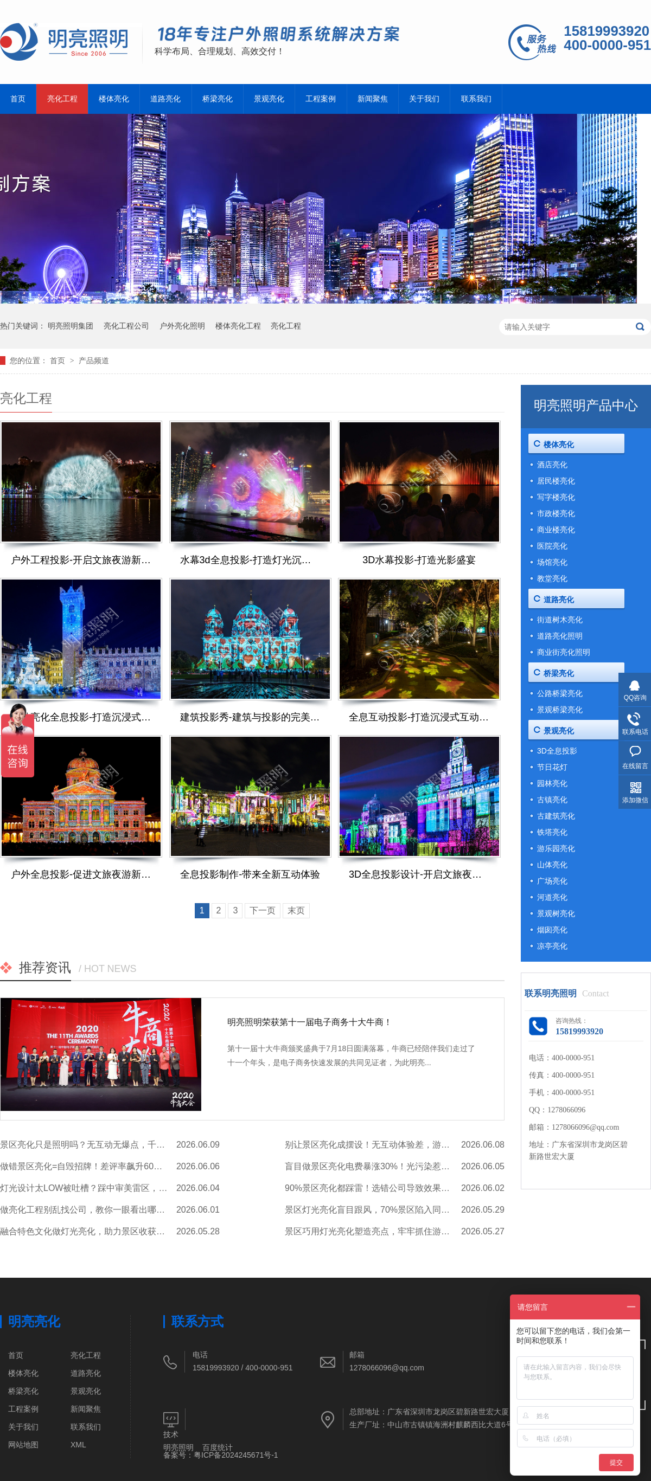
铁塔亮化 (552, 832)
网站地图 (23, 1444)
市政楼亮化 (556, 513)
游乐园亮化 (556, 848)
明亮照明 (178, 1447)
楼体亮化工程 (238, 325)
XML (78, 1444)
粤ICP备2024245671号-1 (236, 1455)
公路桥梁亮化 (560, 693)
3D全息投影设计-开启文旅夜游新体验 (419, 874)
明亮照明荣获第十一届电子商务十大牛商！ (309, 1022)
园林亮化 (552, 783)
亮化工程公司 (126, 325)
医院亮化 (552, 546)
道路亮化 (165, 99)
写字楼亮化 (556, 497)
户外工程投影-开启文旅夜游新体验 (81, 560)
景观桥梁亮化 (560, 709)
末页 (296, 910)
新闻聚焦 (373, 99)
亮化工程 (62, 99)
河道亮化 (552, 897)
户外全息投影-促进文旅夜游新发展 (81, 874)
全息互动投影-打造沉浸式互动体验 (419, 717)
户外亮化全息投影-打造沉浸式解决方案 (81, 717)
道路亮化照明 (560, 636)
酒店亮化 (552, 464)
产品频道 (94, 360)
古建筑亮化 (556, 816)
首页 (17, 99)
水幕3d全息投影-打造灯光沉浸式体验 (250, 560)
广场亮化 (552, 881)
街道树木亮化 (560, 619)
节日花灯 (552, 767)
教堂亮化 (552, 578)
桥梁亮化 (217, 99)
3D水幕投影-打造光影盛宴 (419, 560)
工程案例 (320, 99)
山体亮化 (552, 864)
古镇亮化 (552, 799)
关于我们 (424, 99)
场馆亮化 (552, 562)
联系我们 (476, 99)
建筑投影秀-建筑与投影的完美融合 (250, 717)
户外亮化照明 (182, 325)
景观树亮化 (556, 913)
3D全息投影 (557, 750)
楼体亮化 (114, 99)
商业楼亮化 (556, 529)
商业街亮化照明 (563, 652)
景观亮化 (269, 99)
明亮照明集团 (70, 325)
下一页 (263, 910)
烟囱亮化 (552, 929)
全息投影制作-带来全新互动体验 (250, 874)
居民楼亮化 (556, 481)
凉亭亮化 (552, 946)
